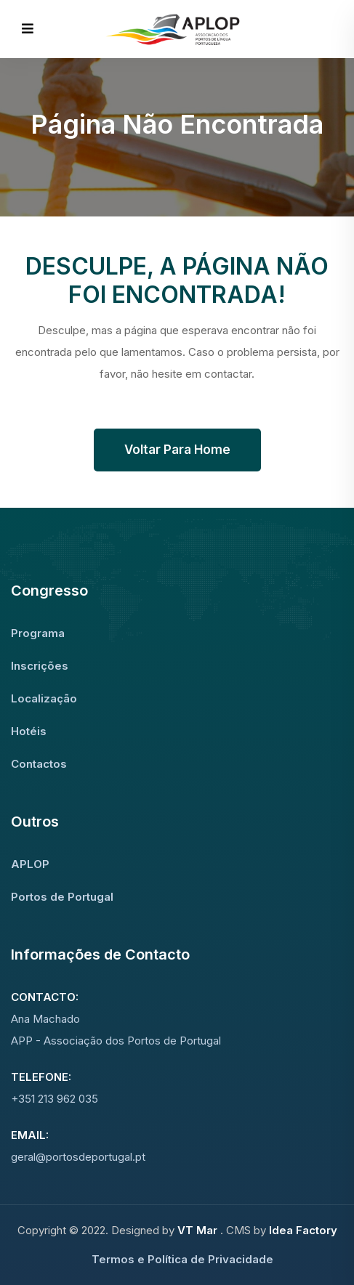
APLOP (30, 864)
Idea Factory (303, 1230)
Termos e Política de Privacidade (182, 1259)
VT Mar (198, 1230)
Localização (44, 698)
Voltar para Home (177, 449)
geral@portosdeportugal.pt (78, 1157)
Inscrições (39, 666)
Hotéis (29, 731)
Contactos (39, 764)
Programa (38, 633)
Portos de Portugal (62, 897)
